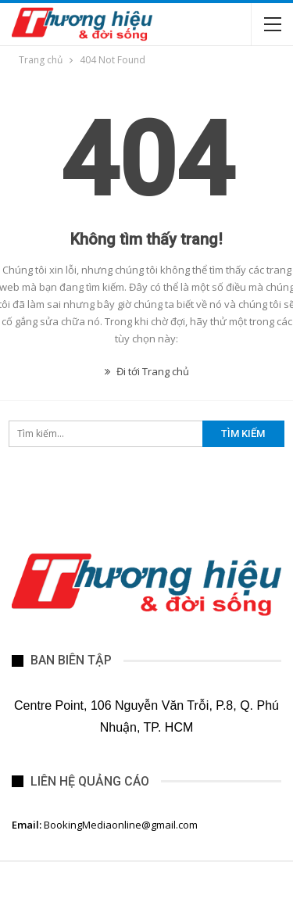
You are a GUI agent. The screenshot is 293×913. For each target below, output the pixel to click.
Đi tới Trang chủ (147, 371)
